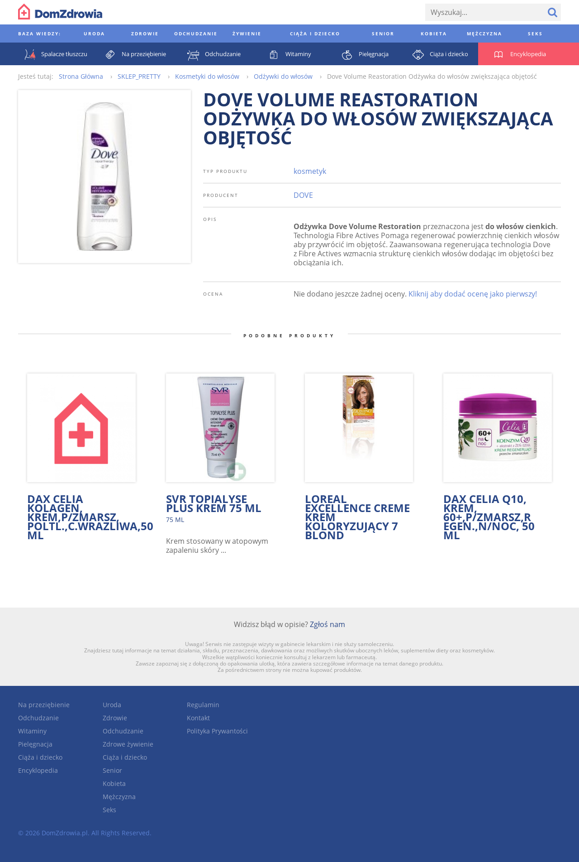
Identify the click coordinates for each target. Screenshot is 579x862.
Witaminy (32, 731)
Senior (112, 770)
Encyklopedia (38, 770)
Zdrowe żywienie (128, 744)
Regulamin (203, 704)
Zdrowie (115, 718)
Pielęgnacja (35, 744)
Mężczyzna (119, 796)
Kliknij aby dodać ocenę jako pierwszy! (472, 294)
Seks (109, 809)
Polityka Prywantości (217, 731)
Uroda (112, 704)
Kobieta (114, 783)
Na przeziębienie (44, 704)
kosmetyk (310, 171)
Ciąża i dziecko (40, 757)
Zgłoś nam (327, 624)
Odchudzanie (38, 718)
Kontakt (198, 718)
